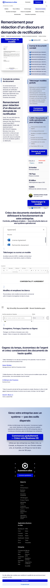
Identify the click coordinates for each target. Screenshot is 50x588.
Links (26, 533)
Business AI (21, 529)
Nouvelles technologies (11, 11)
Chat (19, 531)
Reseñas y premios (28, 558)
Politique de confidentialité (19, 584)
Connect (20, 533)
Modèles (6, 8)
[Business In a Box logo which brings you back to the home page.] (10, 2)
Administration (17, 14)
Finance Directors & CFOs (23, 511)
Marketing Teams (23, 503)
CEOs (21, 485)
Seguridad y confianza (28, 562)
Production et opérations (30, 14)
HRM (26, 529)
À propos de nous (21, 551)
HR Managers (24, 498)
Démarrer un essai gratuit (38, 152)
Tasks (26, 540)
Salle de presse (27, 551)
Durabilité (27, 566)
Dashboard (21, 538)
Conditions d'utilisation (6, 584)
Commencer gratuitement (38, 109)
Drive (19, 542)
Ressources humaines (40, 8)
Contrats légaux (27, 8)
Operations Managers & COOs (23, 517)
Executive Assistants (23, 494)
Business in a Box (8, 581)
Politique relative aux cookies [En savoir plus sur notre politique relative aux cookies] (32, 584)
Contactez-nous (21, 557)
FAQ (19, 564)
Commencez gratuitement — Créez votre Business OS (25, 436)
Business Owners (22, 490)
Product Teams (24, 500)
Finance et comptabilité (26, 11)
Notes (26, 535)
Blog (19, 554)
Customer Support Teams (24, 506)
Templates (28, 542)
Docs (19, 540)
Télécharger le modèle (12, 40)
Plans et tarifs (27, 555)
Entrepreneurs (24, 488)
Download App (21, 561)
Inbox (26, 531)
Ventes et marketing (39, 11)
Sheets (27, 538)
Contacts (20, 535)
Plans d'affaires (16, 8)
